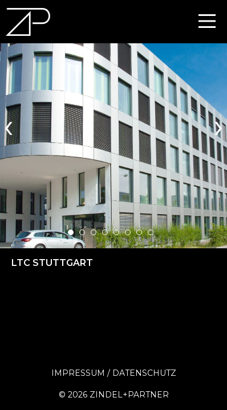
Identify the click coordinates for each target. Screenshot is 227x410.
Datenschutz (144, 373)
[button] (71, 232)
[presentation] (8, 125)
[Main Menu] (207, 21)
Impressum (78, 373)
